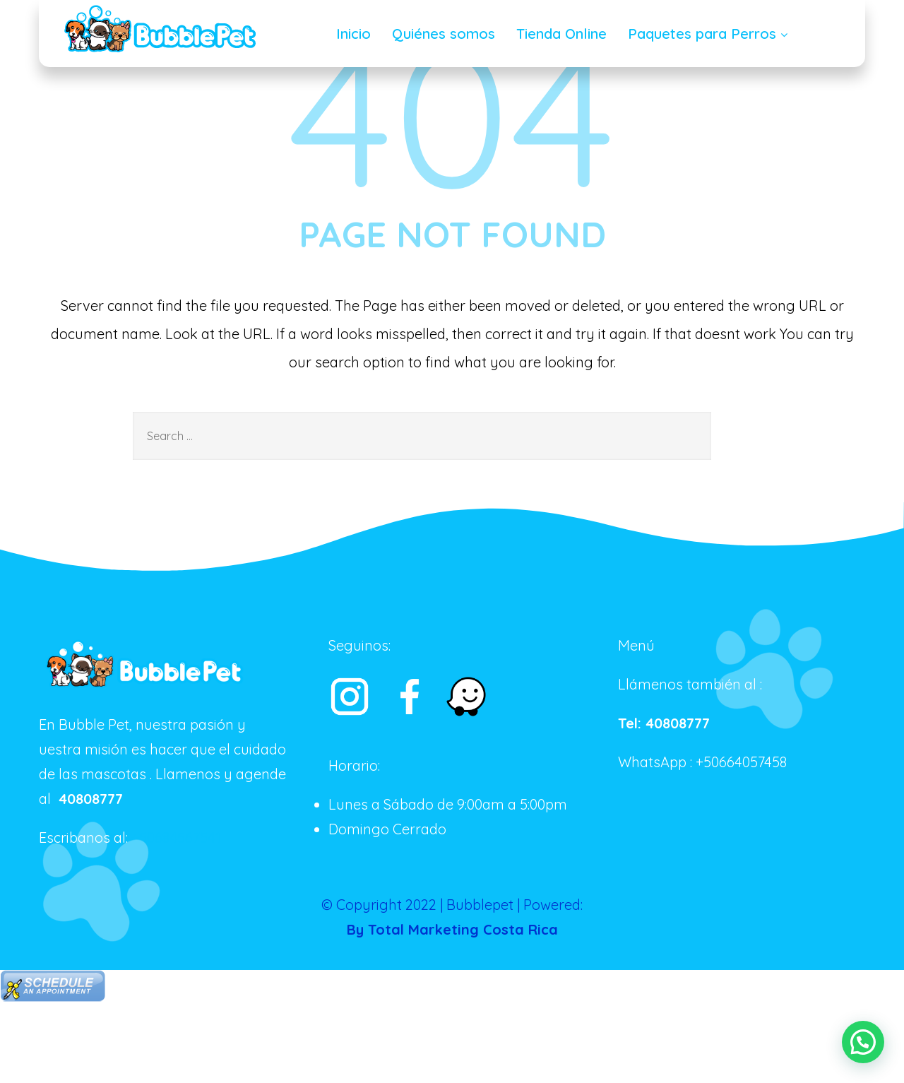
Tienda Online (561, 33)
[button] (862, 1041)
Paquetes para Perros (709, 33)
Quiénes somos (443, 33)
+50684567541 (175, 837)
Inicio (353, 33)
